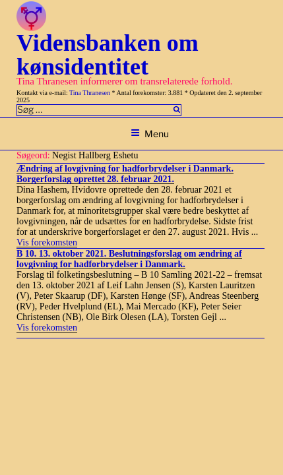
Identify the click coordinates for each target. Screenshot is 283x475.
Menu (150, 133)
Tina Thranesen (89, 92)
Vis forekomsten (46, 242)
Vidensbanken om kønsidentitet (107, 55)
